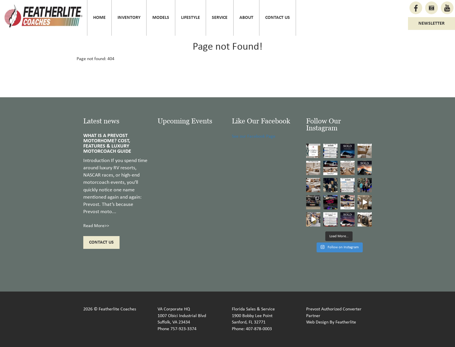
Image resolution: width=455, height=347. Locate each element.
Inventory (129, 17)
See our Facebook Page (253, 136)
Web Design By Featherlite (331, 322)
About (246, 17)
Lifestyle (190, 17)
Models (160, 17)
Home (99, 17)
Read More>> (96, 226)
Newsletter (431, 23)
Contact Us (277, 17)
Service (220, 17)
